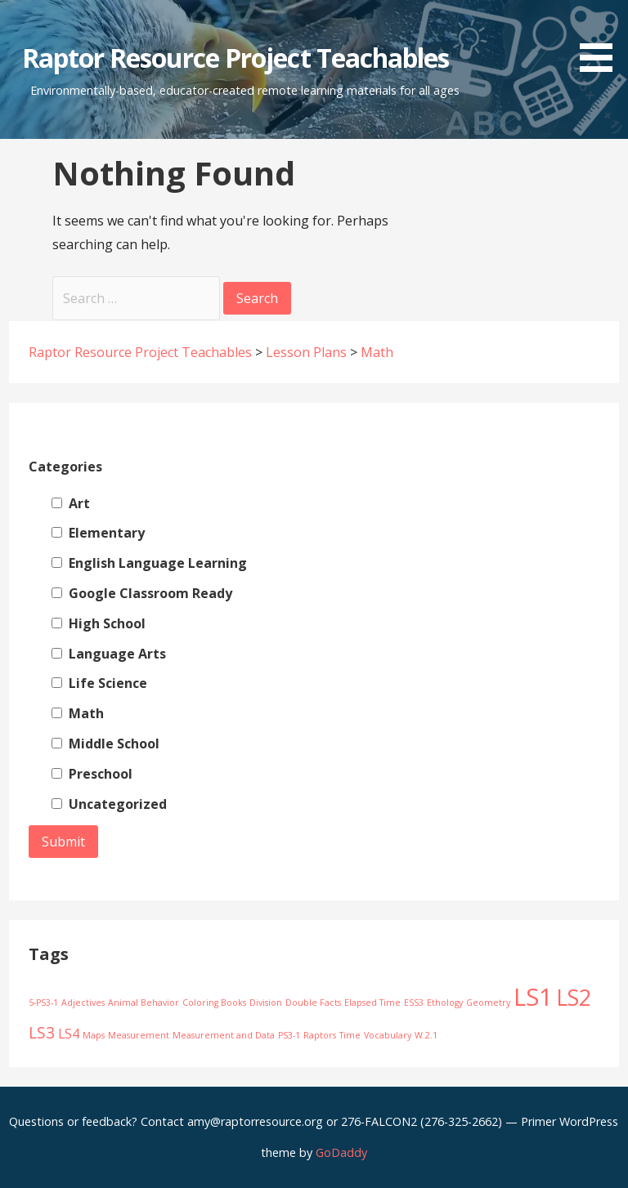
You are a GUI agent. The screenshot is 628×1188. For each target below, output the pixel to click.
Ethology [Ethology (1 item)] (445, 1002)
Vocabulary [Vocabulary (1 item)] (387, 1035)
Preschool (92, 774)
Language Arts (109, 654)
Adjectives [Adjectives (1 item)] (83, 1002)
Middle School (105, 744)
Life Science (99, 683)
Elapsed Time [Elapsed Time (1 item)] (372, 1002)
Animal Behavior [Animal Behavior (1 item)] (143, 1002)
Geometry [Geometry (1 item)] (488, 1002)
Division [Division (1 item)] (265, 1002)
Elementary (98, 533)
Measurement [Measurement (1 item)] (138, 1035)
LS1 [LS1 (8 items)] (533, 996)
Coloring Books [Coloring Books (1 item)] (214, 1002)
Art (71, 503)
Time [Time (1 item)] (350, 1035)
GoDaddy (341, 1152)
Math (78, 713)
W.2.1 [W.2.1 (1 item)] (426, 1035)
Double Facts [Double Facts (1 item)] (313, 1002)
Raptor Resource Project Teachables (235, 57)
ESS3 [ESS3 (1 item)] (414, 1002)
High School (99, 623)
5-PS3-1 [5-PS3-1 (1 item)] (43, 1002)
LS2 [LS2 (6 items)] (573, 997)
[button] (602, 39)
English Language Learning (149, 563)
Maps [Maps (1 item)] (94, 1035)
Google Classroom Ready (142, 593)
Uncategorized (109, 804)
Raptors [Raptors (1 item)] (319, 1035)
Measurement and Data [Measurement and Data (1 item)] (224, 1035)
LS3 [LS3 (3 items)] (42, 1032)
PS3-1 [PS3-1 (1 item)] (289, 1035)
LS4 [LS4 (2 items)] (68, 1034)
